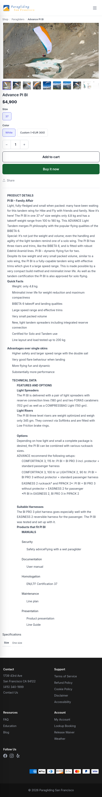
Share (8, 180)
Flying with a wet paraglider (54, 549)
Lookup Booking (65, 726)
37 (6, 116)
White (8, 132)
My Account (62, 719)
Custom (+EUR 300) (32, 132)
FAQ (6, 719)
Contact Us (10, 692)
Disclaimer (61, 695)
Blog (6, 732)
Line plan (33, 601)
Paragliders (18, 19)
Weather (59, 738)
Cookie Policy (63, 689)
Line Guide (34, 624)
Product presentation (40, 618)
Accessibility (62, 702)
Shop (5, 19)
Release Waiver (64, 732)
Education (9, 726)
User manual (35, 566)
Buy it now (51, 169)
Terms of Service (65, 676)
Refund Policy (63, 682)
